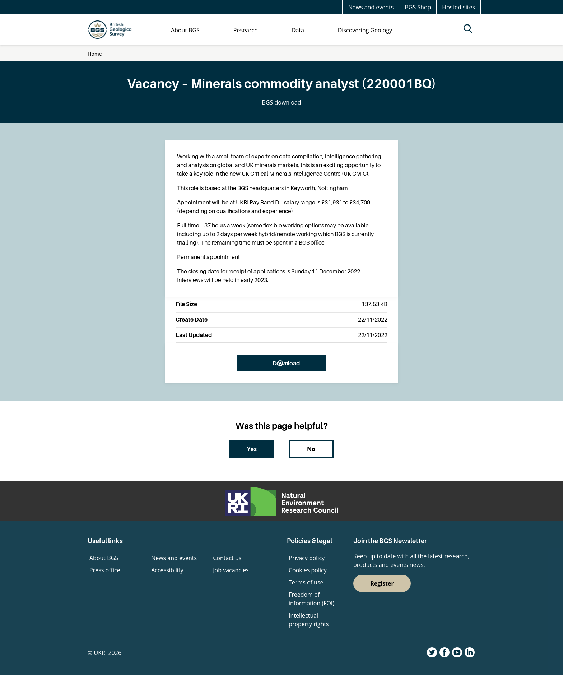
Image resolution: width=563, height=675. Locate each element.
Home (95, 53)
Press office (104, 570)
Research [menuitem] (245, 30)
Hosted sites (458, 7)
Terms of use (306, 582)
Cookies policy (308, 570)
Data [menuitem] (298, 30)
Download (286, 363)
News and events (371, 7)
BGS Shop (418, 7)
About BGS (103, 558)
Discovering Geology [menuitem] (365, 30)
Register (382, 583)
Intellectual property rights (309, 619)
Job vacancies (230, 570)
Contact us (227, 558)
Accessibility (167, 570)
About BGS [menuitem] (185, 30)
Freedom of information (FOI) (311, 599)
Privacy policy (307, 558)
